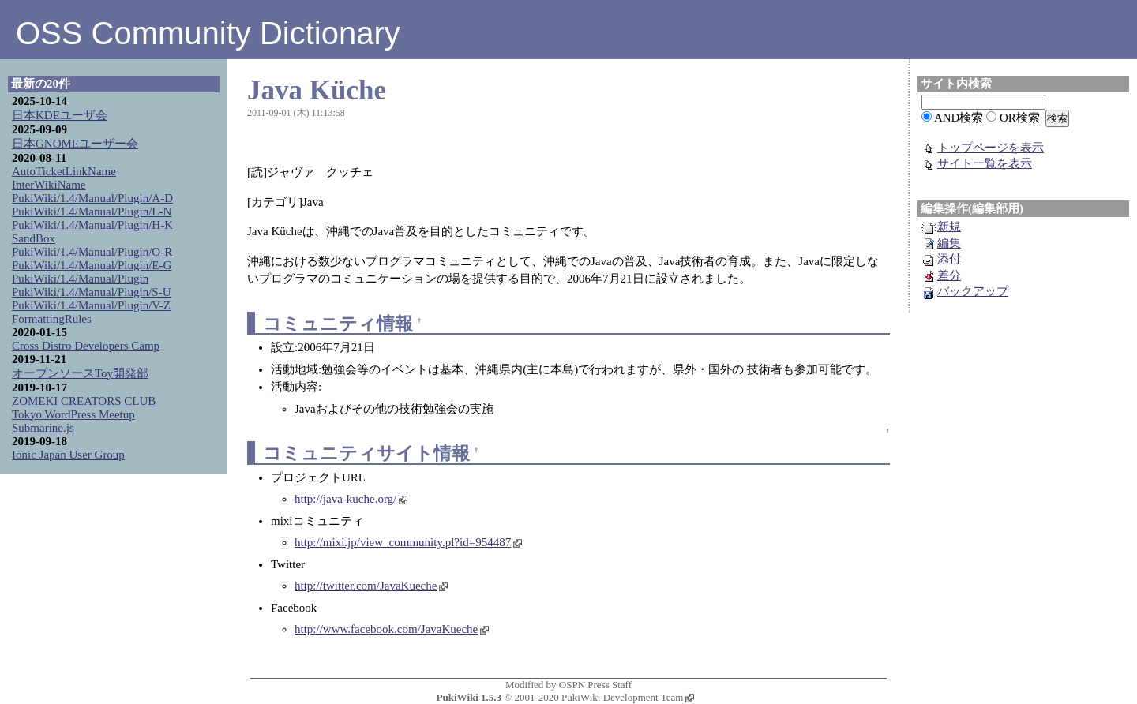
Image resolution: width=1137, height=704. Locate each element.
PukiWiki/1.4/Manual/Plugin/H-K (92, 225)
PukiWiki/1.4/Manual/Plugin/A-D (92, 198)
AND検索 (959, 117)
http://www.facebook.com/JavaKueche (392, 629)
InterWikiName (49, 184)
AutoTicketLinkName (64, 171)
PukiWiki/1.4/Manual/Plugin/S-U (91, 292)
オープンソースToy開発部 (80, 373)
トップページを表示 (982, 147)
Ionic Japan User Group (68, 454)
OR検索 (1020, 117)
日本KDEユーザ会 (59, 115)
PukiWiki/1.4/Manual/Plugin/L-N (91, 211)
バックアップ (964, 291)
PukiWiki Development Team (627, 697)
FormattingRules (52, 319)
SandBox (33, 238)
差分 (941, 275)
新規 (941, 226)
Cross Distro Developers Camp (85, 345)
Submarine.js (43, 427)
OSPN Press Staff (595, 685)
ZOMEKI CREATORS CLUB (84, 401)
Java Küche (316, 90)
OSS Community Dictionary (208, 33)
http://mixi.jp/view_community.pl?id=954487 (408, 542)
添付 (941, 259)
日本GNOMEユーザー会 (75, 143)
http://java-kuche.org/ (351, 498)
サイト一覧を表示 (976, 163)
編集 (941, 243)
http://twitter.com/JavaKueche (371, 585)
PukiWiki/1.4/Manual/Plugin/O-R (92, 251)
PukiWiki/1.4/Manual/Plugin (80, 278)
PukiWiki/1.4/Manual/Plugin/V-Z (91, 305)
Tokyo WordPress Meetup (73, 414)
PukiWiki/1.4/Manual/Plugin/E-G (91, 265)
